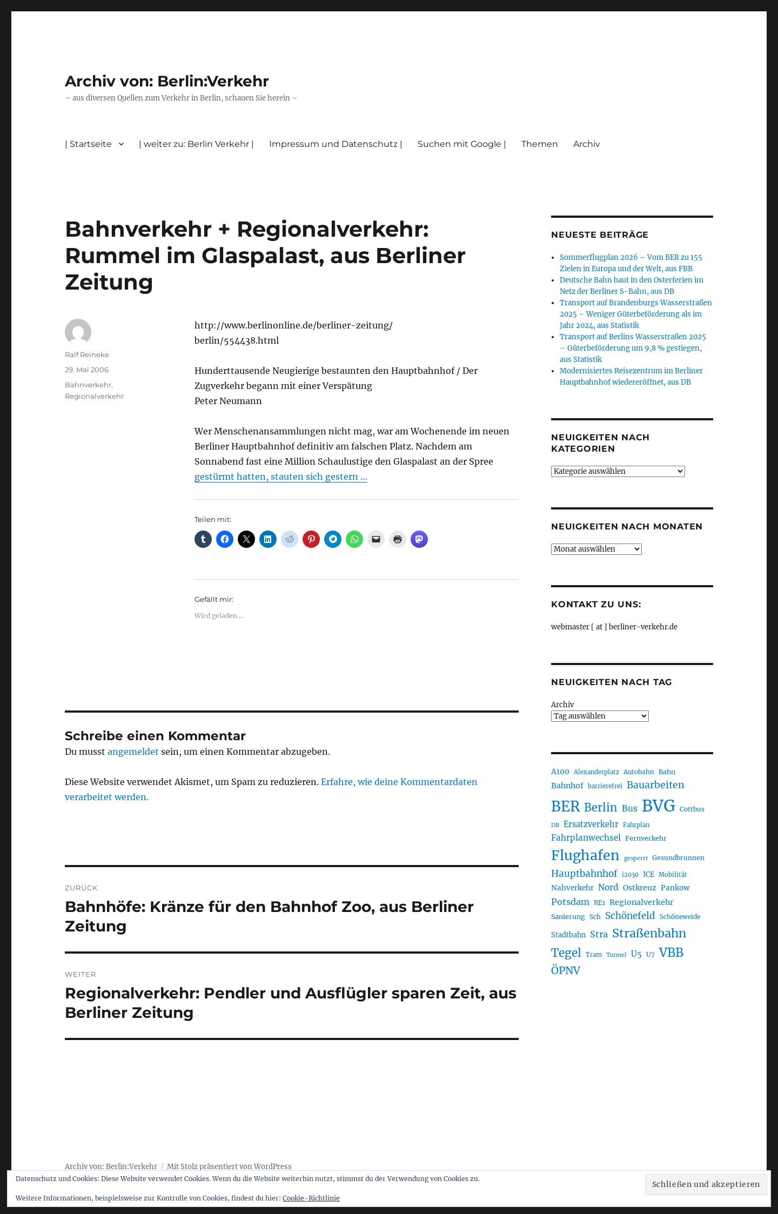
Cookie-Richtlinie (311, 1198)
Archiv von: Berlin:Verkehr (167, 81)
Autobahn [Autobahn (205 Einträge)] (638, 772)
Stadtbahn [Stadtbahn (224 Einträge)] (568, 935)
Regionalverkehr (94, 396)
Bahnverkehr (88, 384)
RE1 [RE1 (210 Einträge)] (599, 902)
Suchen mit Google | (462, 144)
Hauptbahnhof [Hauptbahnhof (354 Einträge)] (584, 874)
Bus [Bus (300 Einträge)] (630, 808)
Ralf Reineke (87, 354)
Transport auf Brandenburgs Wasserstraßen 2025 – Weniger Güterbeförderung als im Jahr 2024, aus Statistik (636, 314)
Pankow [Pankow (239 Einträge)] (675, 888)
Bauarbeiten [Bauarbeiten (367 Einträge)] (656, 785)
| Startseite (88, 144)
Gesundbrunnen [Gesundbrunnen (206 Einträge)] (678, 858)
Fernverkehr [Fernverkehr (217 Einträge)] (646, 838)
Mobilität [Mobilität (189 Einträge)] (673, 874)
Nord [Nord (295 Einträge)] (608, 887)
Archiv (586, 144)
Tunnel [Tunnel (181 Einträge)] (616, 954)
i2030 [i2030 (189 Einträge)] (630, 874)
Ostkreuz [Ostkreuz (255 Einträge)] (639, 888)
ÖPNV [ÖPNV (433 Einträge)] (565, 970)
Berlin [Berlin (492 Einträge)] (601, 808)
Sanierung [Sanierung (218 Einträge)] (568, 917)
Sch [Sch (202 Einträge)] (595, 917)
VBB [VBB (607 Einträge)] (671, 952)
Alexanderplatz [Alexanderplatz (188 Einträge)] (596, 772)
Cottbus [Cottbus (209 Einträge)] (692, 809)
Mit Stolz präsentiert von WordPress (229, 1166)
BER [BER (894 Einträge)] (565, 806)
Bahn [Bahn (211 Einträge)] (667, 772)
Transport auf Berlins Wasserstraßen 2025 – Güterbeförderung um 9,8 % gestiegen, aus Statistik (633, 348)
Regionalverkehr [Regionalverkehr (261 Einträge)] (641, 902)
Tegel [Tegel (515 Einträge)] (566, 953)
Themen (539, 144)
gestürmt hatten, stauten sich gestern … (280, 476)
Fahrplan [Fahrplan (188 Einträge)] (636, 825)
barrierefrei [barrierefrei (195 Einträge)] (605, 786)
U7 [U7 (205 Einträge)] (650, 954)
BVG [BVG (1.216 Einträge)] (658, 806)
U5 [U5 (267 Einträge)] (636, 954)
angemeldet (133, 751)
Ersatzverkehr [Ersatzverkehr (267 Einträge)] (591, 824)
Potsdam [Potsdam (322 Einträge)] (570, 901)
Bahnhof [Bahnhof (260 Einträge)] (567, 785)
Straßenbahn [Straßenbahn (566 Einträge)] (649, 933)
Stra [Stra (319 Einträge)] (599, 934)
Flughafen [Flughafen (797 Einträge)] (585, 855)
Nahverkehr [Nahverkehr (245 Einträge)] (572, 888)
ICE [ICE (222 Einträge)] (648, 874)
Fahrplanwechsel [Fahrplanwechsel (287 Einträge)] (586, 838)
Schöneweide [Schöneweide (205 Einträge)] (680, 917)
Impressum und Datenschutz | (336, 144)
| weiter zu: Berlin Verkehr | (196, 144)
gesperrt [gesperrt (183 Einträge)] (636, 858)
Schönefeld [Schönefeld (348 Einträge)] (630, 916)
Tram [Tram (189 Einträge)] (594, 954)
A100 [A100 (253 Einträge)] (560, 771)
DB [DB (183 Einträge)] (555, 825)
